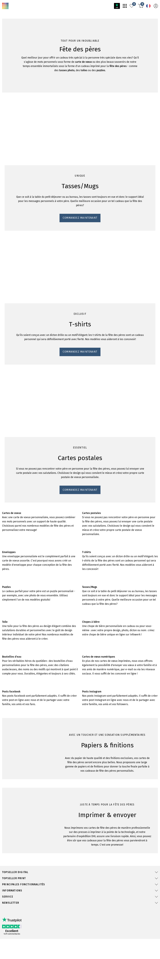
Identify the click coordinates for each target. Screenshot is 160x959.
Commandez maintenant (18, 274)
